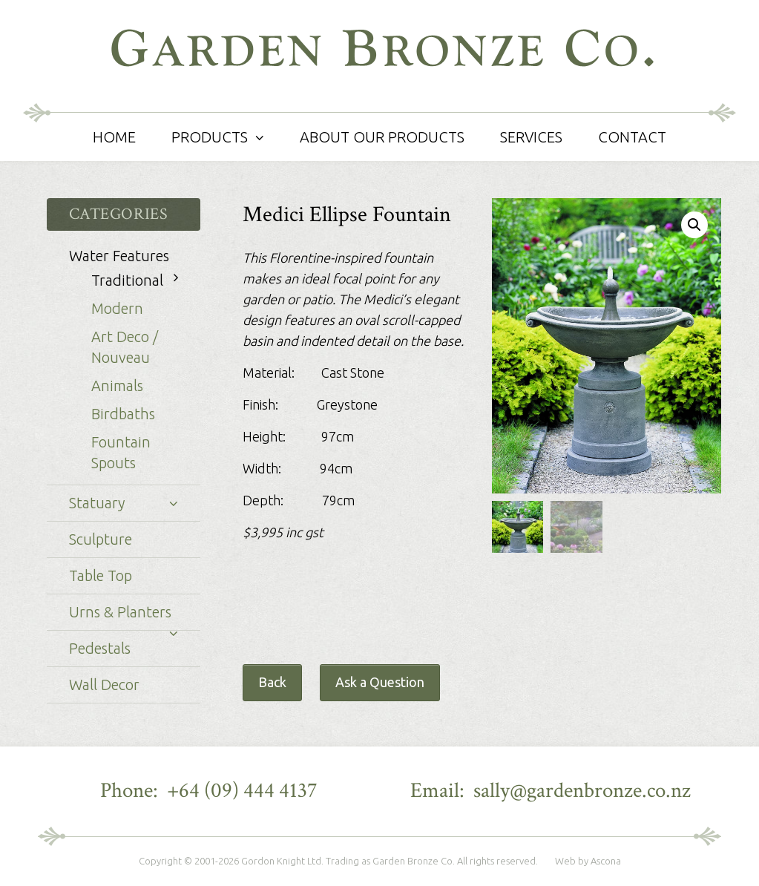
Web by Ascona (588, 861)
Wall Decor (104, 684)
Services (531, 136)
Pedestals (100, 648)
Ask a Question (379, 682)
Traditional (127, 280)
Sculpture (100, 539)
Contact (632, 136)
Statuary (97, 502)
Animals (117, 385)
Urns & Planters (120, 611)
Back (272, 682)
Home (114, 136)
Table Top (100, 575)
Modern (117, 308)
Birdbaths (123, 413)
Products (209, 136)
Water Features (119, 255)
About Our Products (382, 136)
